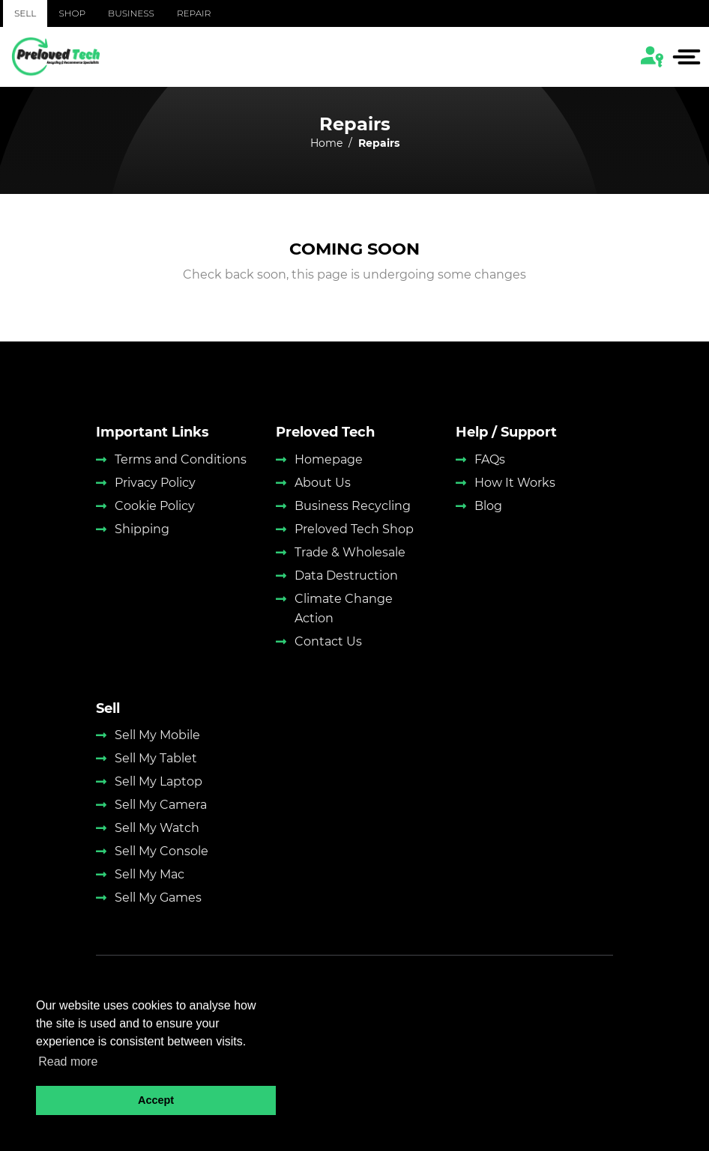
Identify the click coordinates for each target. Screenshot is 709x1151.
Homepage (329, 459)
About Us (323, 483)
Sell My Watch (157, 828)
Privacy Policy (155, 483)
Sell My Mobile (157, 735)
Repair (194, 13)
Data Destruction (346, 575)
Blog (488, 506)
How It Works (514, 483)
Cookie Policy (155, 506)
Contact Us (328, 641)
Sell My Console (161, 851)
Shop (71, 13)
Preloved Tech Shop (354, 529)
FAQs (489, 459)
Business (131, 13)
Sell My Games (158, 897)
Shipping (142, 529)
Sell (25, 13)
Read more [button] (67, 1061)
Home (326, 143)
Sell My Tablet (156, 758)
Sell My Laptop (158, 781)
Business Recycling (353, 506)
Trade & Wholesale (350, 552)
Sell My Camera (161, 805)
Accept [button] (156, 1100)
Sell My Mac (149, 874)
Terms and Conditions (181, 459)
